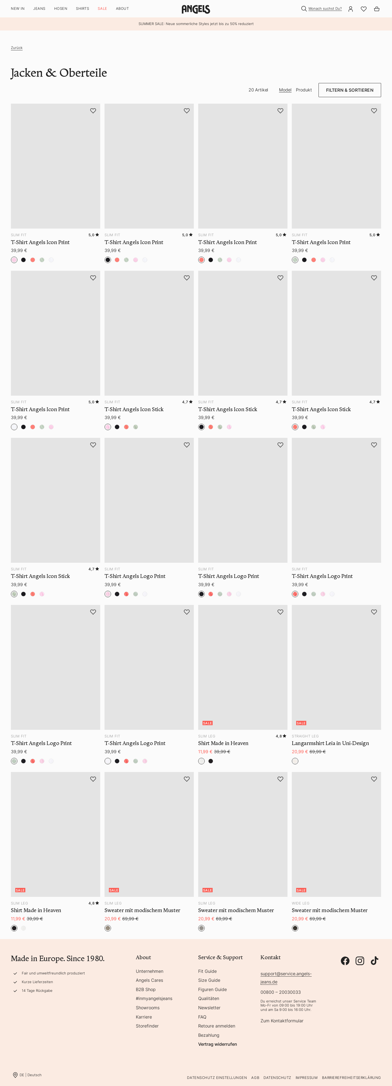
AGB (255, 1077)
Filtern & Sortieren (349, 90)
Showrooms (148, 1007)
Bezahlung (208, 1035)
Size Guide (209, 980)
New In (17, 9)
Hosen (61, 9)
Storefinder (147, 1026)
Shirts (82, 9)
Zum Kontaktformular (282, 1021)
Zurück (17, 47)
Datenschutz (277, 1077)
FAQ (202, 1017)
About (122, 9)
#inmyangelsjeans (154, 998)
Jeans (39, 9)
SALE (102, 9)
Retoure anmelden (216, 1026)
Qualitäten (208, 998)
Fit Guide (207, 971)
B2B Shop (146, 989)
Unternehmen (149, 971)
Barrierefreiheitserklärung (351, 1077)
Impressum (307, 1077)
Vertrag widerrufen (217, 1044)
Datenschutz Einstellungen (217, 1077)
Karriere (144, 1017)
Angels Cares (149, 980)
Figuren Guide (212, 989)
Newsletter (209, 1007)
